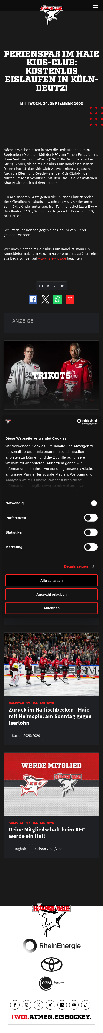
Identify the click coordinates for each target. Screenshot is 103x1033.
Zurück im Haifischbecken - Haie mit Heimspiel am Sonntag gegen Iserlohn (50, 716)
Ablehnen (51, 608)
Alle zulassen (51, 580)
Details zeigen (76, 566)
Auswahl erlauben (51, 594)
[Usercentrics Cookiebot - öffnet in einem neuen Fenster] (77, 422)
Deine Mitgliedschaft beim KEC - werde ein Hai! (48, 832)
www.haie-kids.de (52, 258)
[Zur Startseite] (51, 15)
